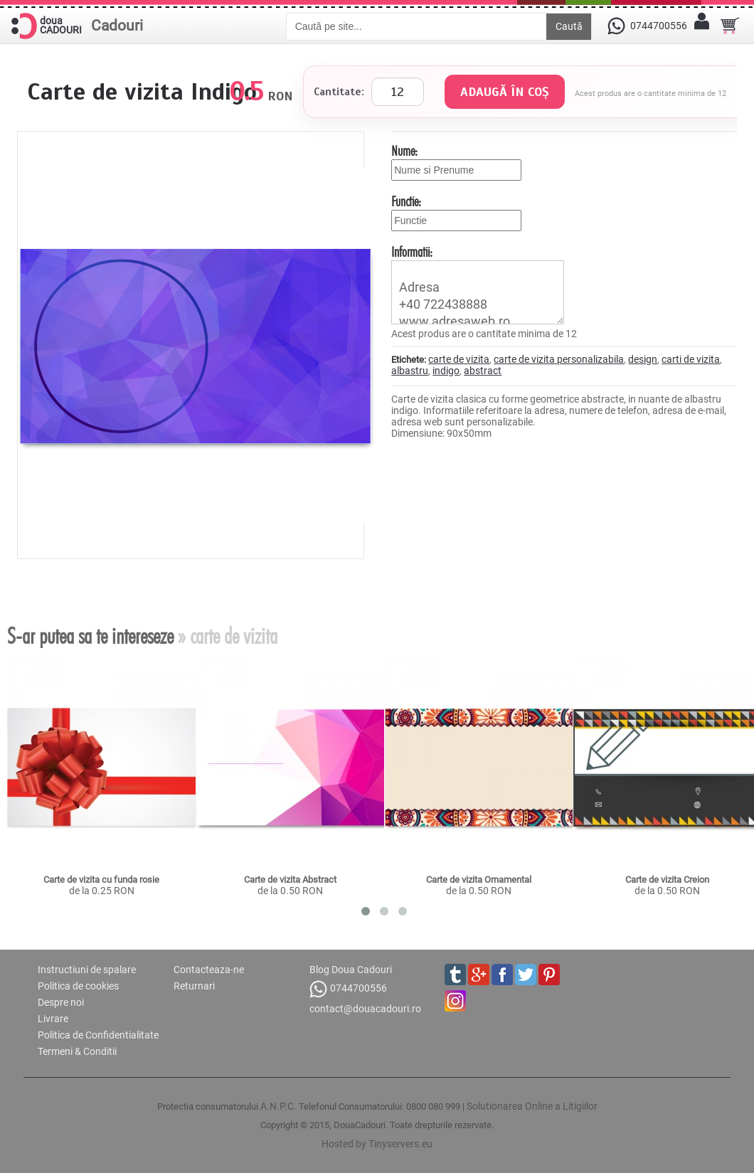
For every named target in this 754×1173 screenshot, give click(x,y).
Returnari (194, 986)
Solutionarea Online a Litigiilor (532, 1106)
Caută (569, 26)
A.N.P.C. (278, 1106)
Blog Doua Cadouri (350, 969)
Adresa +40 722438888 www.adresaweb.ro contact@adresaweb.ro (477, 292)
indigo (446, 370)
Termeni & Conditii (77, 1051)
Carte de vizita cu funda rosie (101, 879)
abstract (482, 370)
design (642, 359)
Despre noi (61, 1002)
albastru (409, 370)
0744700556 (348, 989)
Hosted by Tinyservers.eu (377, 1144)
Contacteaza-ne (209, 969)
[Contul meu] (701, 25)
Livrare (53, 1018)
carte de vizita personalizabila (559, 359)
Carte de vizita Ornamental (478, 879)
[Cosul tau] (730, 25)
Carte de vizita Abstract (290, 879)
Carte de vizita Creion (667, 879)
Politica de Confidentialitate (98, 1035)
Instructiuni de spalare (87, 969)
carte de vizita (458, 359)
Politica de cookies (78, 986)
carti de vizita (691, 359)
